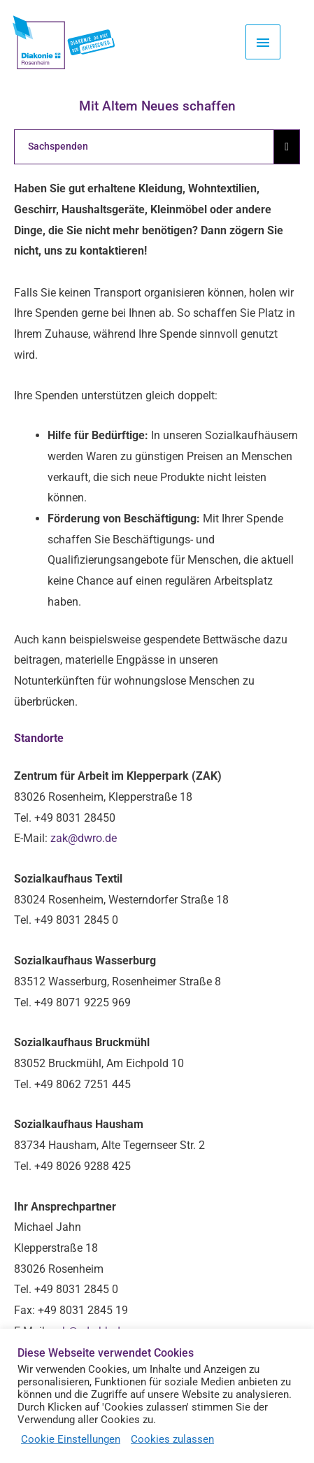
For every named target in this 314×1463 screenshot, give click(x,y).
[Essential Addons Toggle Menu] (286, 146)
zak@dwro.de (83, 838)
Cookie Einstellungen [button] (70, 1439)
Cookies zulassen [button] (172, 1439)
